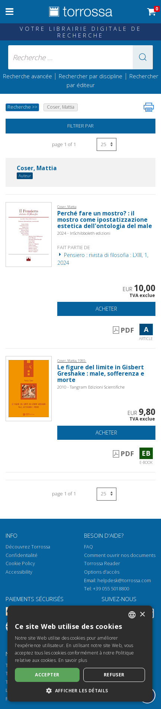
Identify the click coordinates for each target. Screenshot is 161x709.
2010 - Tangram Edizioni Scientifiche (91, 387)
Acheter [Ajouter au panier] (106, 308)
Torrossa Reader (102, 563)
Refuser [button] (114, 675)
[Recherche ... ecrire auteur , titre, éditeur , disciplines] (80, 57)
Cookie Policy (20, 563)
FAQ (88, 547)
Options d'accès (101, 572)
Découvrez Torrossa (28, 547)
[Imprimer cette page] (148, 107)
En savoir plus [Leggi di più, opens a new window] (72, 660)
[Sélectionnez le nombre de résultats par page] (106, 144)
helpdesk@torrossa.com (124, 580)
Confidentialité (22, 555)
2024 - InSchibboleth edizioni (83, 233)
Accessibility (19, 572)
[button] (143, 57)
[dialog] (79, 654)
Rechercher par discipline (90, 76)
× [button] (142, 614)
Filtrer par (80, 126)
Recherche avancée (28, 76)
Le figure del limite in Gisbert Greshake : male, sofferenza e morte (100, 373)
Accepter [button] (47, 675)
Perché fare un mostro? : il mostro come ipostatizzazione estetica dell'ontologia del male (104, 220)
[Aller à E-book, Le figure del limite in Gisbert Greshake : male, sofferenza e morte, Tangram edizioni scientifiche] (29, 388)
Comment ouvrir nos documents (119, 555)
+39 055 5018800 (111, 589)
